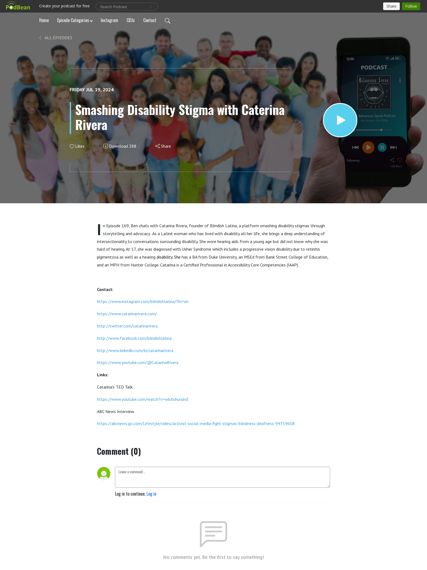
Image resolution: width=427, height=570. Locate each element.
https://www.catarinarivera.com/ (127, 313)
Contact (149, 20)
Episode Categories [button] (73, 20)
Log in (151, 493)
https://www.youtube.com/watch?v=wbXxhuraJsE (143, 399)
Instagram (109, 20)
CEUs (131, 20)
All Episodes (55, 37)
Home (44, 20)
